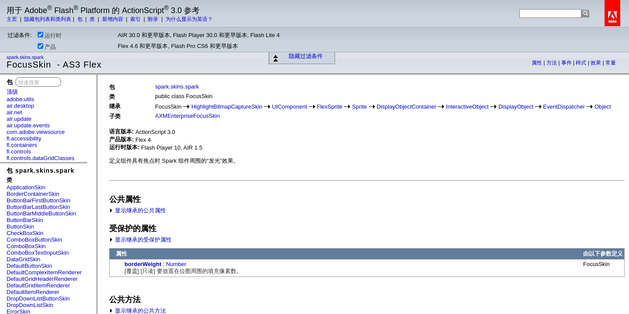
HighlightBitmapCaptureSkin (227, 106)
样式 (582, 63)
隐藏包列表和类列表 (47, 19)
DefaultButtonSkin (29, 266)
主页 (12, 19)
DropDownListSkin (30, 305)
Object (602, 106)
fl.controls (19, 151)
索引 (136, 19)
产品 (47, 46)
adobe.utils (20, 99)
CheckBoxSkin (25, 233)
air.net (14, 112)
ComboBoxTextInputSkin (38, 252)
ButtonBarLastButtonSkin (38, 207)
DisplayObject (515, 106)
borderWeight (142, 264)
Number (176, 264)
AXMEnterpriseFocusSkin (187, 116)
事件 (567, 63)
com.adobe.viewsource (36, 132)
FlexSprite (329, 106)
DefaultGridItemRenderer (38, 285)
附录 (153, 19)
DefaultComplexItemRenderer (44, 272)
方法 (552, 63)
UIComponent (289, 106)
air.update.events (28, 125)
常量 (610, 63)
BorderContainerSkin (33, 194)
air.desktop (20, 105)
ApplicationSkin (26, 187)
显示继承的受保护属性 (140, 239)
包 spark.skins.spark (40, 170)
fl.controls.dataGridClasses (40, 158)
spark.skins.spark (26, 57)
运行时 (50, 35)
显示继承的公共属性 (137, 210)
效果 (596, 63)
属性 (537, 63)
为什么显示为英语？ (189, 19)
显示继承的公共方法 (137, 310)
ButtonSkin (20, 226)
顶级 (12, 92)
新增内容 (113, 19)
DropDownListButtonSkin (38, 298)
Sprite (359, 106)
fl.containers (22, 145)
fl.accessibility (24, 138)
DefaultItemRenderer (33, 292)
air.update (19, 119)
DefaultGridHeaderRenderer (42, 279)
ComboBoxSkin (26, 246)
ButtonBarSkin (25, 220)
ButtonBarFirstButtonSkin (38, 200)
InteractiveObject (467, 106)
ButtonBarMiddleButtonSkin (41, 213)
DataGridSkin (23, 259)
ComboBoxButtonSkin (34, 239)
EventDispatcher (563, 106)
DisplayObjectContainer (406, 106)
